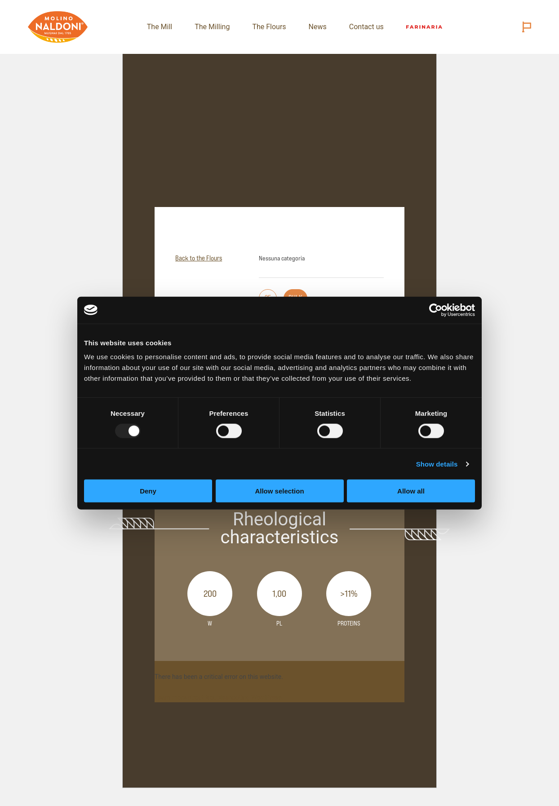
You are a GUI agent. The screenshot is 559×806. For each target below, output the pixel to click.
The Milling (210, 27)
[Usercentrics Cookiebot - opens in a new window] (435, 310)
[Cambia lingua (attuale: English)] (525, 27)
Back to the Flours (198, 258)
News (316, 27)
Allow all (411, 491)
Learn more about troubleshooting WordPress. (219, 697)
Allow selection (279, 491)
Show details (437, 463)
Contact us (365, 27)
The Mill (158, 27)
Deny (148, 491)
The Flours (267, 27)
